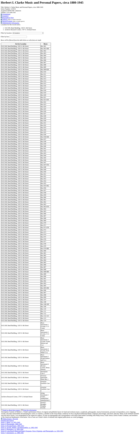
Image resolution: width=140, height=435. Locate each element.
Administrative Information (10, 23)
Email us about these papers (10, 410)
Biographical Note (7, 18)
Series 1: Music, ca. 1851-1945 (10, 422)
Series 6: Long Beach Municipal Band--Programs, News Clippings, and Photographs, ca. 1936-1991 (32, 431)
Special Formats (6, 21)
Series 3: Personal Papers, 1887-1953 (12, 426)
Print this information (29, 410)
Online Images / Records (9, 419)
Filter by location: (6, 33)
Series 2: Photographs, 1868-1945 (11, 424)
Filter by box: (5, 36)
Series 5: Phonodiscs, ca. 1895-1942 (12, 429)
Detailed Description (7, 420)
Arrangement (5, 14)
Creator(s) (5, 16)
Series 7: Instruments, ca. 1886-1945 (12, 433)
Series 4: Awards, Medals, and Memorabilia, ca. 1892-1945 (19, 427)
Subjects (4, 19)
